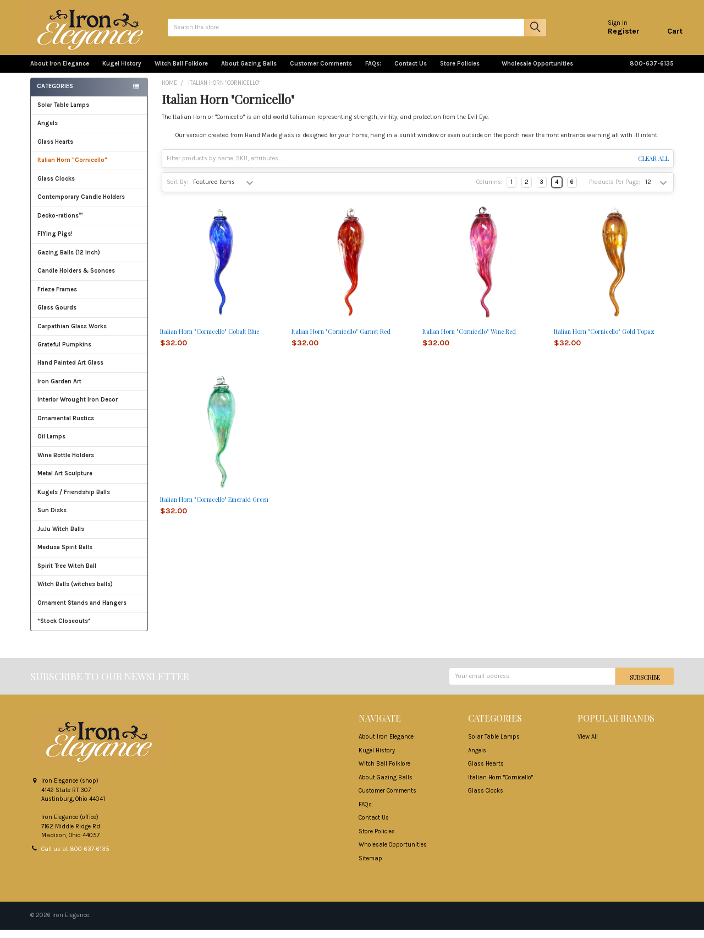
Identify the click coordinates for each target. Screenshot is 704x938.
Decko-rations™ (60, 224)
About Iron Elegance (59, 72)
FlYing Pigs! (55, 242)
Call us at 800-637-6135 (75, 857)
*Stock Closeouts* (89, 629)
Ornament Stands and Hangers (82, 611)
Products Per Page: (614, 190)
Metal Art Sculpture (89, 482)
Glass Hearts (89, 150)
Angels (47, 131)
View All (588, 745)
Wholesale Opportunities (537, 72)
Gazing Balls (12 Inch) (89, 261)
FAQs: (373, 72)
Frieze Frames (57, 298)
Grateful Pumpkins (64, 353)
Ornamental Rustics (65, 427)
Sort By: (177, 190)
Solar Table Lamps (63, 113)
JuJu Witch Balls (89, 537)
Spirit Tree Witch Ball (89, 574)
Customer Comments (321, 72)
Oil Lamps (51, 445)
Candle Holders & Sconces (76, 279)
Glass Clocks (89, 187)
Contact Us (410, 72)
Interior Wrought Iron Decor (89, 408)
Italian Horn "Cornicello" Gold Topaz (604, 340)
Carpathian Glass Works (89, 335)
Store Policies (464, 72)
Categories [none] (55, 95)
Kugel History (121, 72)
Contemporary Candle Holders (81, 205)
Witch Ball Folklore (181, 72)
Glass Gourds (89, 316)
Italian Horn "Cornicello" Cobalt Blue (209, 340)
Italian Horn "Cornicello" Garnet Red (341, 340)
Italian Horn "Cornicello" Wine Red (469, 340)
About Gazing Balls (249, 72)
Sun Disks (52, 519)
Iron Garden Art (89, 390)
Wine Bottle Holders (65, 464)
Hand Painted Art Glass (70, 371)
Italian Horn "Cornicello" (72, 168)
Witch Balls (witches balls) (89, 593)
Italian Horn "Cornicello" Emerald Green (214, 508)
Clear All (653, 167)
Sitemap (370, 866)
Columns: (489, 190)
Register (615, 35)
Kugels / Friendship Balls (89, 501)
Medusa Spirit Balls (64, 556)
